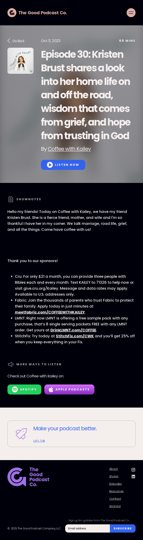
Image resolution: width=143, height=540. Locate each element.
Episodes (115, 483)
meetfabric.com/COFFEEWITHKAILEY (50, 312)
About (113, 469)
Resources (116, 491)
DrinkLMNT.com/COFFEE (73, 330)
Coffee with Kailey (69, 149)
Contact (115, 498)
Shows (113, 476)
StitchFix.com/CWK (75, 336)
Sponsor (115, 506)
